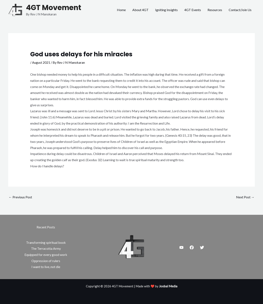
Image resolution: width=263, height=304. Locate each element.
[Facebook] (192, 247)
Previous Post (20, 197)
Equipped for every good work (45, 255)
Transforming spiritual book (46, 242)
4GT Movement (53, 7)
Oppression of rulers (45, 261)
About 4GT (140, 10)
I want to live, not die (45, 267)
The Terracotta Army (46, 248)
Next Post (245, 197)
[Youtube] (181, 247)
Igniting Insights (166, 10)
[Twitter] (202, 247)
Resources (215, 10)
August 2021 (41, 62)
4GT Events (192, 10)
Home (121, 10)
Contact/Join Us (240, 10)
